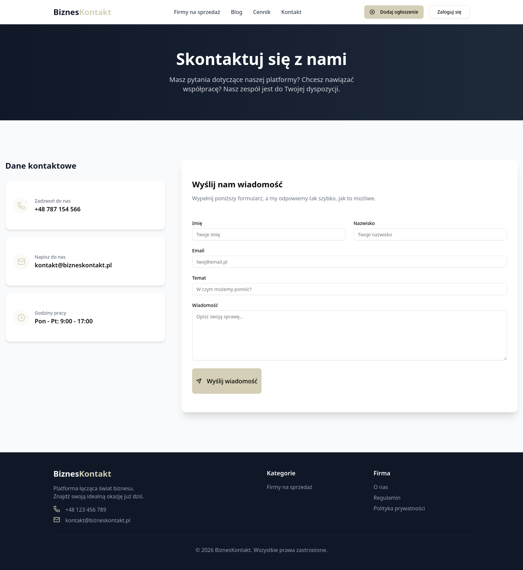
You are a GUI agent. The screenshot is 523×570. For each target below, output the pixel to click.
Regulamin (387, 497)
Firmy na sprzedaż (197, 12)
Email (198, 250)
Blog (236, 12)
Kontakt (291, 12)
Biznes (82, 12)
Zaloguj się (449, 12)
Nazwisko (364, 223)
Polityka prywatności (399, 508)
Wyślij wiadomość (226, 381)
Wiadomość (205, 305)
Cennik (262, 12)
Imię (197, 223)
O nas (381, 487)
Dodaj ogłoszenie (394, 12)
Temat (199, 278)
